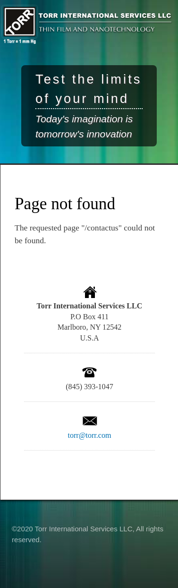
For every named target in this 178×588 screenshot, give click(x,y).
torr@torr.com (89, 435)
